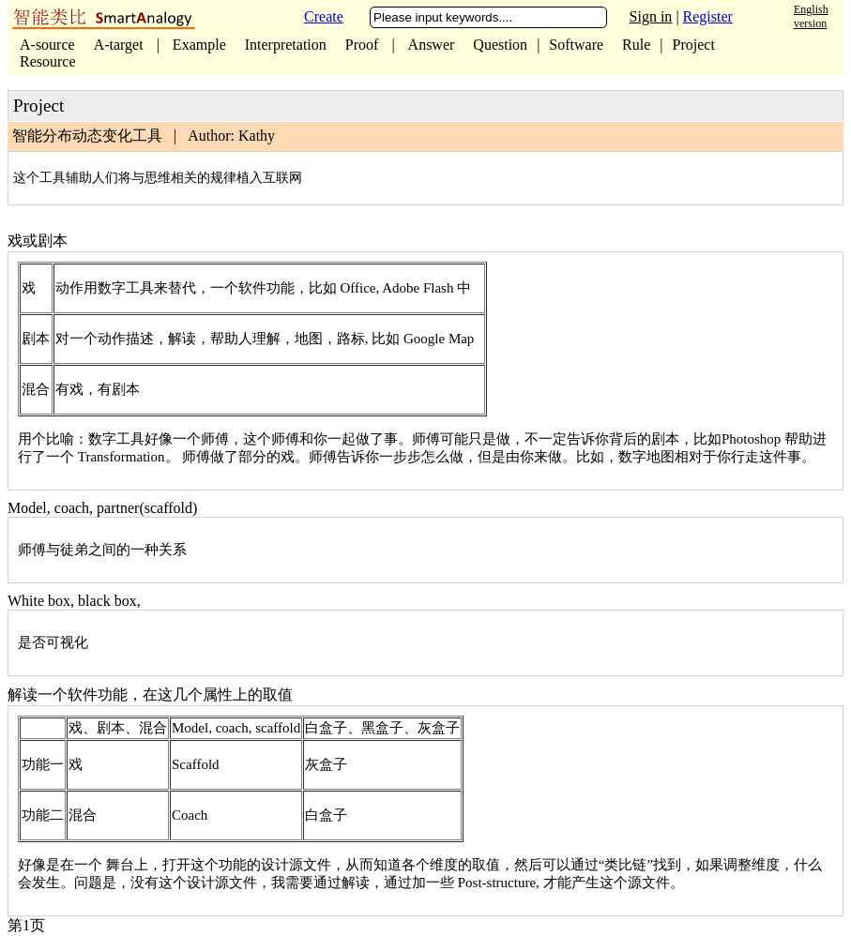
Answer (431, 45)
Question (500, 45)
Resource (48, 61)
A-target (120, 45)
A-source (47, 45)
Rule (636, 45)
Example (199, 45)
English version (811, 16)
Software (576, 45)
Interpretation (286, 45)
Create (323, 16)
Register (708, 16)
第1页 (26, 925)
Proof (362, 45)
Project (694, 45)
